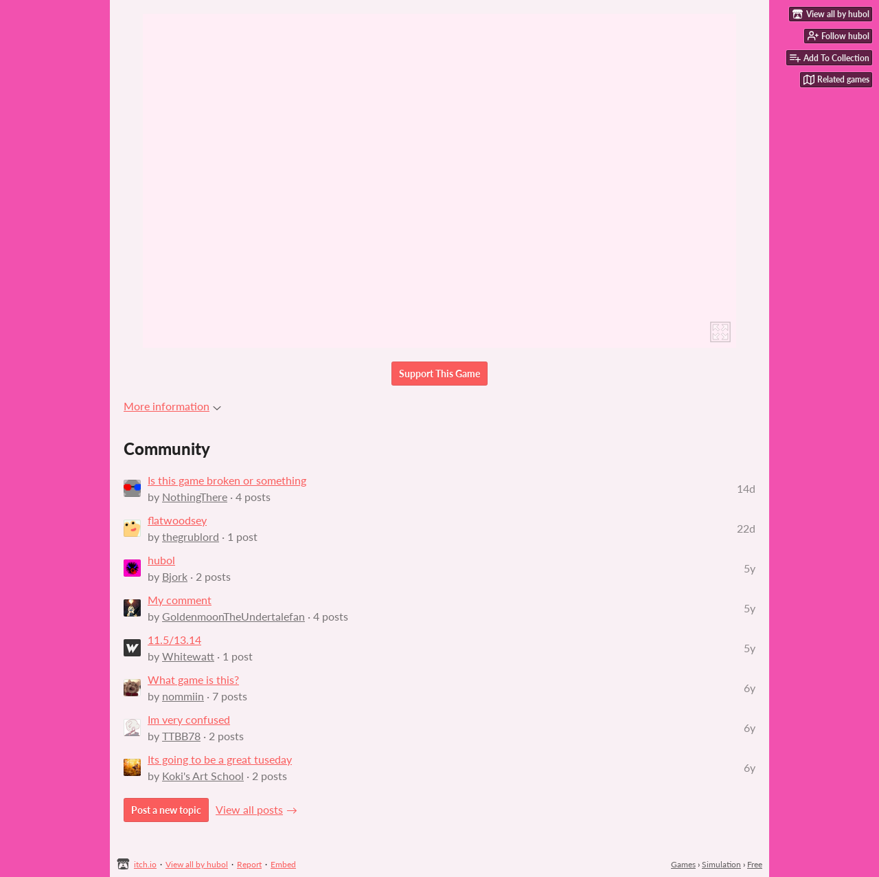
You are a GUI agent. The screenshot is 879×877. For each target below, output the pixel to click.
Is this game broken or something (227, 480)
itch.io (145, 864)
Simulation (721, 864)
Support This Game (439, 373)
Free (754, 864)
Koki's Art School (203, 775)
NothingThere (194, 496)
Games (683, 864)
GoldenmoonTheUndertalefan (233, 616)
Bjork (174, 576)
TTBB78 (181, 735)
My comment (180, 599)
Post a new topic (166, 810)
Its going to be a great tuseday (220, 759)
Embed (283, 864)
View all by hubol (196, 864)
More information (172, 405)
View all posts (249, 809)
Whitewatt (188, 656)
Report (249, 864)
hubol (161, 559)
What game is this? (193, 679)
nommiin (183, 695)
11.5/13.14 (174, 639)
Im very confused (189, 719)
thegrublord (190, 536)
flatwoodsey (177, 519)
